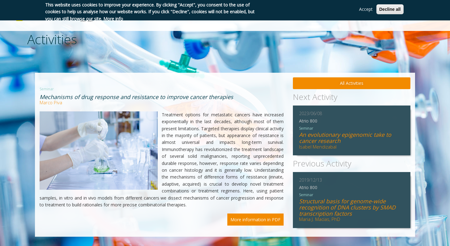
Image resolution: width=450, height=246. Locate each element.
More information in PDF (255, 219)
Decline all (390, 9)
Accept (366, 9)
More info (113, 19)
